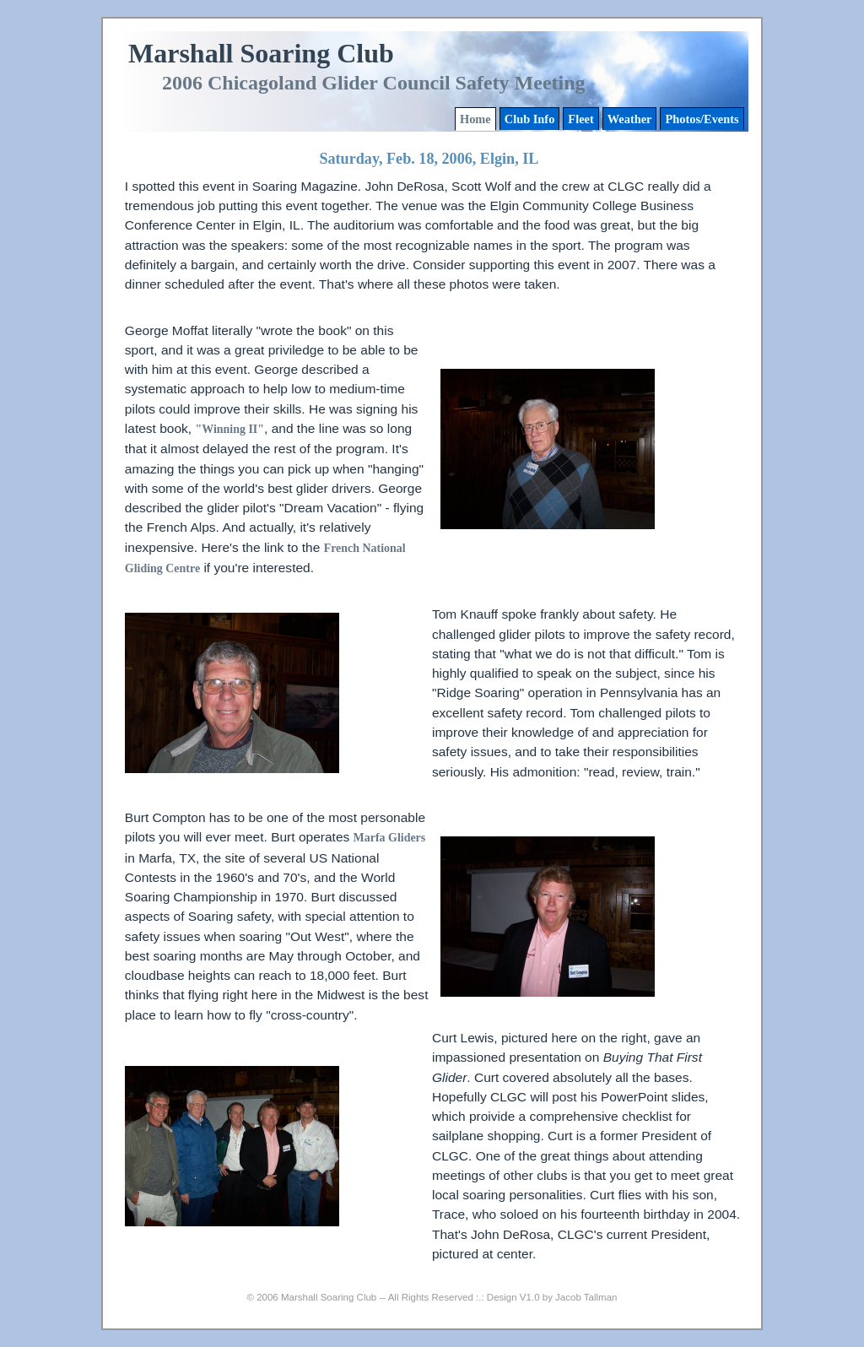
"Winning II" (229, 429)
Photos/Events (701, 119)
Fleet (580, 119)
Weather (630, 119)
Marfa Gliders (390, 837)
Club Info (530, 119)
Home (475, 119)
